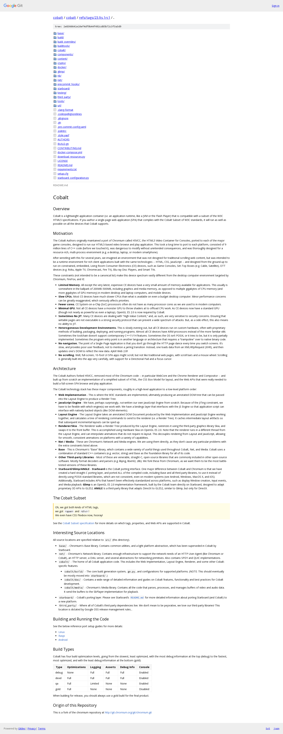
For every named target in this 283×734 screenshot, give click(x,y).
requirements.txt (67, 169)
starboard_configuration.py (73, 177)
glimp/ (61, 71)
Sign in (275, 5)
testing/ (62, 92)
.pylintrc (62, 131)
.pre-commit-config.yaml (72, 127)
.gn (59, 122)
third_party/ (64, 97)
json (276, 728)
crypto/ (62, 63)
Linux (61, 632)
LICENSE (63, 160)
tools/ (61, 101)
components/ (65, 54)
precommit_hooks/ (69, 84)
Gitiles (21, 728)
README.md (65, 165)
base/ (61, 33)
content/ (63, 58)
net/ (60, 80)
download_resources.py (71, 156)
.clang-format (65, 110)
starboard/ (64, 88)
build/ (61, 37)
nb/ (59, 75)
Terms (41, 728)
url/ (59, 105)
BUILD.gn (63, 143)
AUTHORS (63, 139)
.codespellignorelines (70, 114)
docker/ (62, 67)
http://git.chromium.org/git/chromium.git (128, 712)
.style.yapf (63, 135)
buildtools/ (64, 46)
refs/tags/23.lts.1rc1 (94, 17)
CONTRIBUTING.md (69, 148)
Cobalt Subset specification (78, 523)
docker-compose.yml (70, 152)
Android (63, 639)
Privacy (31, 728)
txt (268, 728)
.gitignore (63, 118)
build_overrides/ (67, 41)
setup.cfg (63, 173)
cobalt (58, 17)
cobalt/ (62, 50)
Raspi (61, 635)
